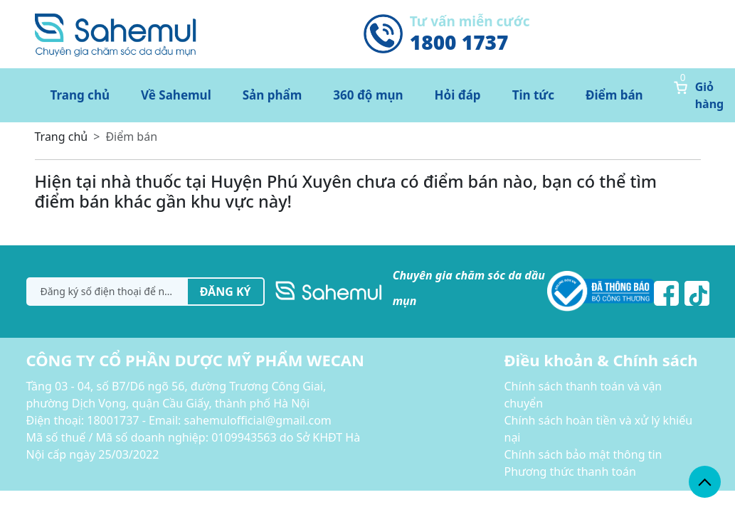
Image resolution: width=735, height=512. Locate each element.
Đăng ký (225, 291)
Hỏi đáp (458, 95)
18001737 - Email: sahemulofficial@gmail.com (209, 420)
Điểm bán (614, 95)
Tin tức (533, 95)
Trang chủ (80, 95)
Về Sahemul (176, 95)
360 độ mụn (368, 95)
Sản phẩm (272, 95)
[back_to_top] (705, 482)
